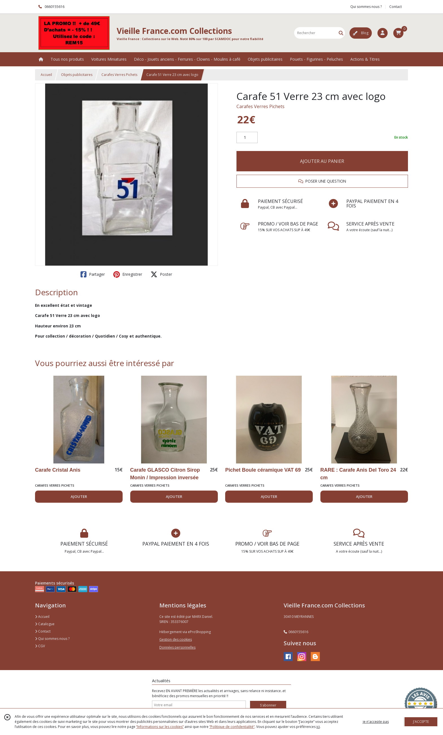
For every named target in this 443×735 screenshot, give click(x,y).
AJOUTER (79, 496)
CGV (40, 646)
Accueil (46, 74)
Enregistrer (127, 274)
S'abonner (268, 705)
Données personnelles (177, 647)
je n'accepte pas (376, 721)
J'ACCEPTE (421, 721)
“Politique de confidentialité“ (232, 726)
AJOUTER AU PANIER (322, 161)
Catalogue (45, 624)
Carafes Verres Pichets (119, 74)
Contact (395, 6)
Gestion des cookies (175, 639)
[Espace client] (382, 33)
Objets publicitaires (76, 74)
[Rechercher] (341, 32)
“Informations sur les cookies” (160, 726)
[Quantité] (247, 137)
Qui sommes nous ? (52, 638)
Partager (93, 274)
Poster (161, 274)
